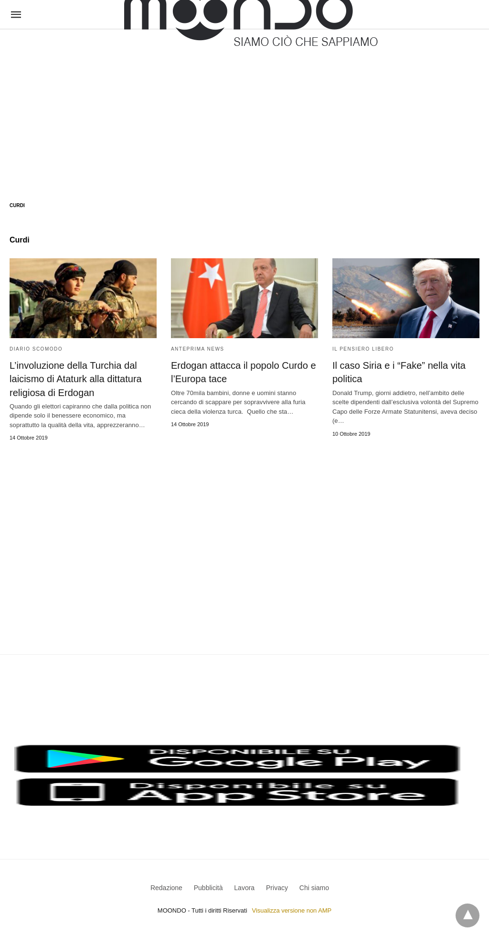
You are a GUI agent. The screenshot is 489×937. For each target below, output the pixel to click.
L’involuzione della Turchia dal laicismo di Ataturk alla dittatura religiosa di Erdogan (75, 378)
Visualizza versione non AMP (291, 910)
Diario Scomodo (36, 349)
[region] (244, 106)
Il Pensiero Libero (363, 349)
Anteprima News (197, 349)
